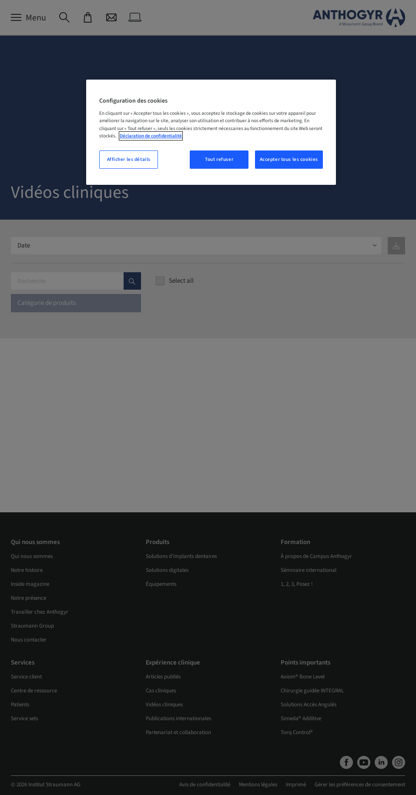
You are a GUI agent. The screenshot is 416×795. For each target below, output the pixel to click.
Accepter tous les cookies (289, 159)
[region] (211, 132)
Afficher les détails (129, 159)
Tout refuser (219, 159)
